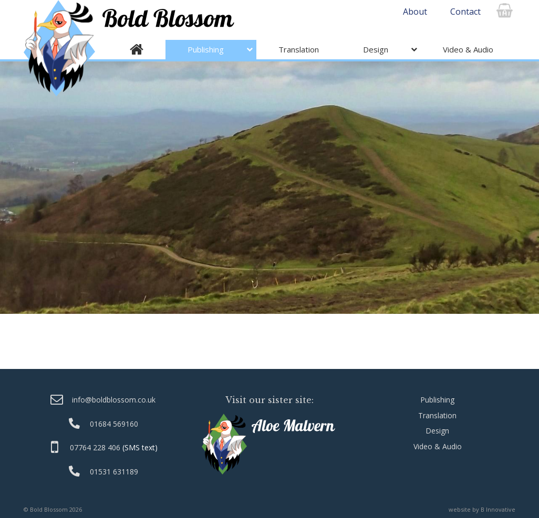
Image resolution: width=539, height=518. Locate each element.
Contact (465, 11)
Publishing (206, 49)
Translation (298, 49)
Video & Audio (468, 49)
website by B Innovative (482, 509)
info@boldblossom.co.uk (114, 400)
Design (375, 49)
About (415, 11)
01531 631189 (114, 472)
